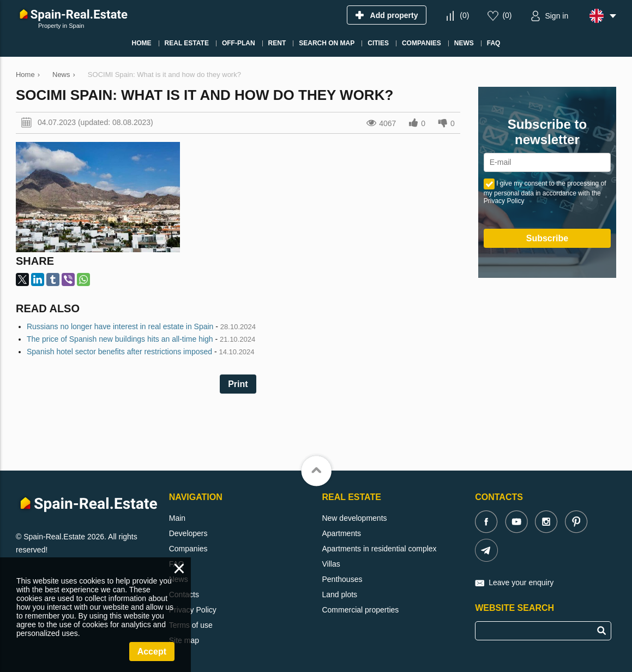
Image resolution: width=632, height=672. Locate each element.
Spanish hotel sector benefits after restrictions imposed (119, 351)
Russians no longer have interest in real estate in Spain (120, 326)
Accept (151, 651)
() (464, 15)
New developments (354, 518)
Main (177, 518)
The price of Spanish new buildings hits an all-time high (120, 339)
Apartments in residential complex (379, 548)
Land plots (339, 594)
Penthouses (342, 579)
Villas (331, 564)
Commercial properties (360, 609)
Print (238, 384)
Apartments (341, 533)
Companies (188, 548)
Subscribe (547, 238)
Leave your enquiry (521, 582)
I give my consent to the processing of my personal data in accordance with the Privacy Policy (545, 192)
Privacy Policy (192, 609)
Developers (188, 533)
